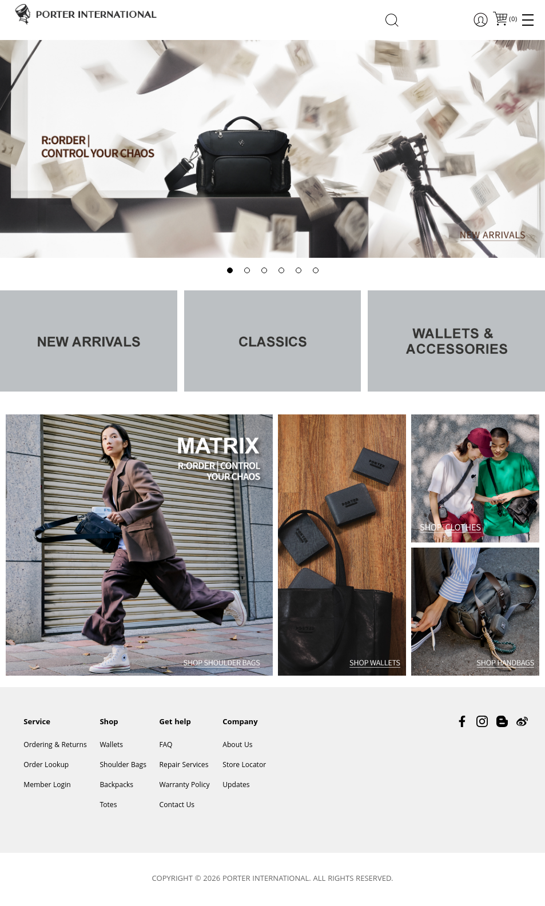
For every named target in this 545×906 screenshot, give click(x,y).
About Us (237, 746)
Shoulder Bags (123, 766)
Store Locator (244, 766)
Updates (235, 786)
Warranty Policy (185, 786)
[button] (230, 270)
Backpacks (116, 786)
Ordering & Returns (54, 746)
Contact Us (177, 806)
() (512, 19)
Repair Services (184, 766)
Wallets (111, 746)
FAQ (166, 746)
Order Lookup (46, 766)
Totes (108, 806)
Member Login (46, 786)
